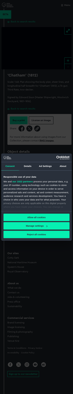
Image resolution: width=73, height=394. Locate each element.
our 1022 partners (22, 181)
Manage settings (36, 226)
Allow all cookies (36, 217)
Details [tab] (28, 166)
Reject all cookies (36, 234)
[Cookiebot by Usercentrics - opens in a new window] (56, 158)
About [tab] (63, 166)
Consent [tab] (10, 166)
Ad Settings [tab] (45, 166)
